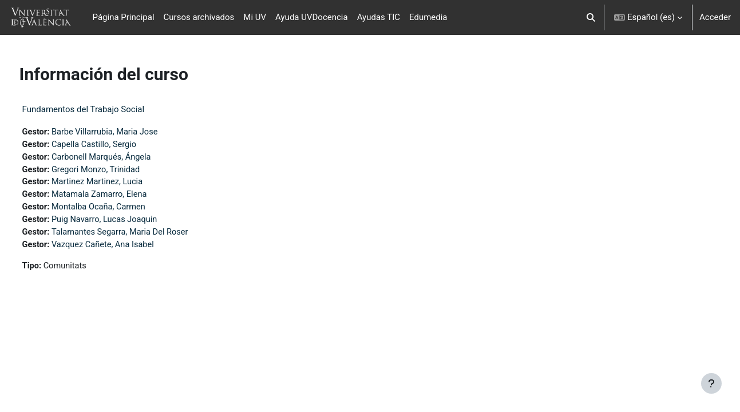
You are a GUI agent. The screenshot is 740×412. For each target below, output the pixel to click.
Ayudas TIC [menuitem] (378, 17)
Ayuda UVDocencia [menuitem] (311, 17)
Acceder (715, 17)
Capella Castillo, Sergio (117, 145)
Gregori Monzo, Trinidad (119, 171)
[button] (591, 17)
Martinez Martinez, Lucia (121, 184)
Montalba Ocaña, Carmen (122, 209)
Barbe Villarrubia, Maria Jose (128, 132)
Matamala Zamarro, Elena (123, 197)
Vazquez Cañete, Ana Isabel (126, 248)
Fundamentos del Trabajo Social (104, 109)
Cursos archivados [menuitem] (199, 17)
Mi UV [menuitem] (254, 17)
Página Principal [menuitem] (124, 17)
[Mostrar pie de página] (711, 383)
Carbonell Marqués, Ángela (125, 158)
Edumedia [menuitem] (428, 17)
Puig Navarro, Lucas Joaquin (128, 222)
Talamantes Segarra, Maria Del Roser (144, 235)
